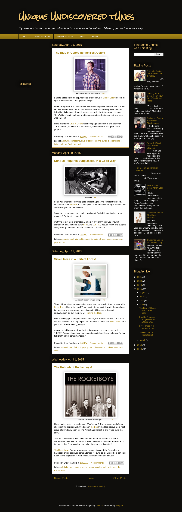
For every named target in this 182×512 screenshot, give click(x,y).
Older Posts (119, 478)
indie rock (107, 467)
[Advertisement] (34, 58)
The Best (94, 427)
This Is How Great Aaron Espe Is (155, 187)
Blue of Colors (109, 98)
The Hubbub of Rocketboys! (73, 367)
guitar (89, 347)
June (142, 296)
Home (24, 36)
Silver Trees (59, 307)
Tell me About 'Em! (42, 36)
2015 (139, 289)
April (142, 304)
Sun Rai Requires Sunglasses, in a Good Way (85, 160)
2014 (139, 345)
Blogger (119, 505)
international (95, 239)
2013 (139, 349)
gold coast (83, 239)
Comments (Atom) (96, 486)
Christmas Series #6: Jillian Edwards (155, 215)
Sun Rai (73, 204)
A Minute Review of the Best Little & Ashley (154, 73)
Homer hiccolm (95, 467)
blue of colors (87, 141)
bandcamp (75, 141)
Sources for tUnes (65, 36)
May (142, 300)
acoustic (65, 239)
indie (56, 144)
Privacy (94, 36)
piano (119, 239)
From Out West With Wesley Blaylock (154, 145)
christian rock (67, 467)
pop (56, 242)
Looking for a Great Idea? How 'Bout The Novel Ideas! (155, 97)
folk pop (82, 347)
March (143, 340)
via (103, 93)
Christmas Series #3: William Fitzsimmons (155, 120)
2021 (139, 277)
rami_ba (99, 505)
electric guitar (101, 141)
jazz (103, 239)
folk (75, 347)
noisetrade (111, 239)
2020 (139, 281)
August (143, 292)
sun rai (62, 242)
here (85, 225)
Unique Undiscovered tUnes (76, 16)
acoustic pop (67, 347)
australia (74, 239)
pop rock (77, 144)
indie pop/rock (66, 144)
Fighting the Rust (93, 313)
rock (115, 467)
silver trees (113, 347)
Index (82, 36)
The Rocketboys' (61, 450)
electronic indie (115, 141)
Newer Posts (61, 478)
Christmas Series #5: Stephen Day (155, 241)
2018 (139, 285)
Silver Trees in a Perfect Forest (75, 259)
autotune (65, 141)
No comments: (97, 136)
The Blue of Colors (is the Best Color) (79, 52)
